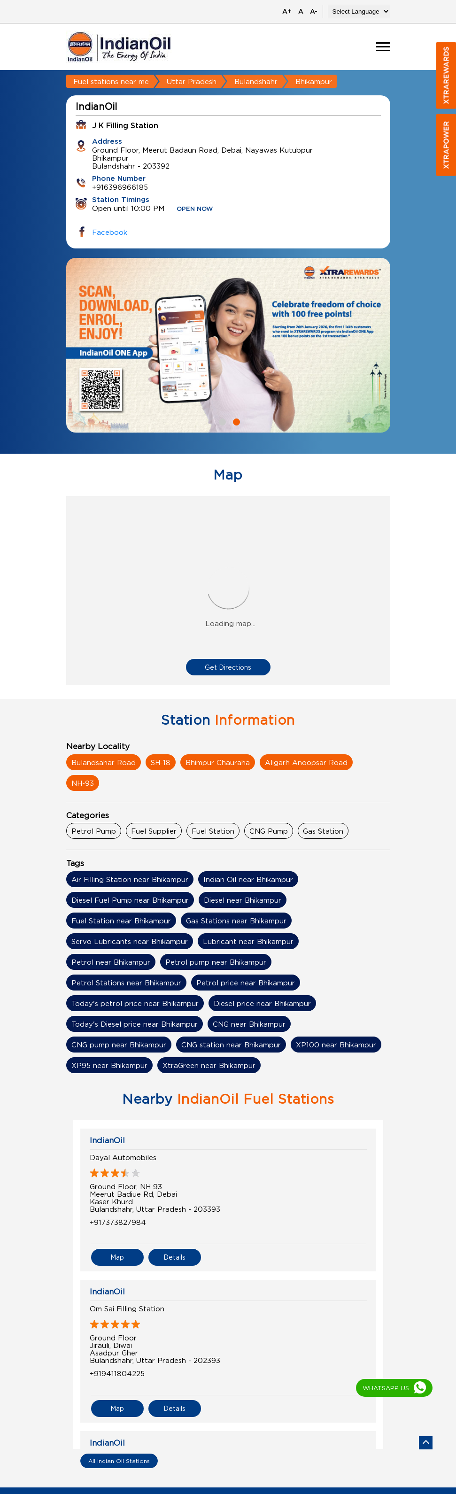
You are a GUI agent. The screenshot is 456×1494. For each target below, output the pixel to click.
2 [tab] (235, 420)
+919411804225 (117, 1373)
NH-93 (82, 783)
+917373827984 (118, 1222)
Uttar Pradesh (191, 81)
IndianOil (107, 1140)
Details (174, 1257)
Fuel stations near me (111, 81)
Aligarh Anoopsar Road (306, 762)
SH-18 (160, 762)
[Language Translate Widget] (359, 11)
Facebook (109, 232)
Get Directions (228, 667)
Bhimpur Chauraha (217, 762)
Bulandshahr (256, 81)
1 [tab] (221, 420)
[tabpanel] (228, 345)
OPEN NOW (195, 209)
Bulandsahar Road (103, 762)
